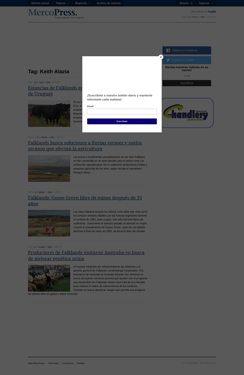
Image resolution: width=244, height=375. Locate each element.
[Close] (160, 57)
